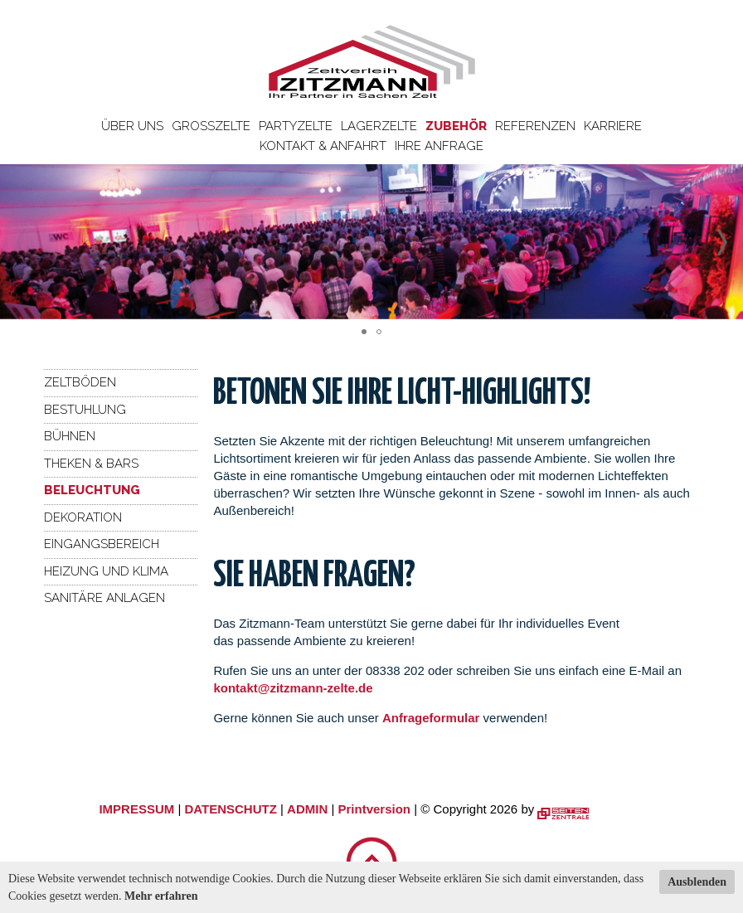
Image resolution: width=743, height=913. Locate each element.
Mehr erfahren (161, 896)
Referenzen (535, 126)
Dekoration (83, 517)
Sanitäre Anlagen (104, 597)
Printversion (374, 809)
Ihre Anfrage (439, 145)
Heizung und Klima (106, 571)
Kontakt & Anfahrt (323, 145)
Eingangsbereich (101, 544)
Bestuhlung (85, 409)
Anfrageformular (432, 718)
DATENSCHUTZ (230, 809)
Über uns (132, 126)
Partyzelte (296, 126)
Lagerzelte (379, 126)
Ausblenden (697, 882)
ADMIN (307, 809)
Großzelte (211, 126)
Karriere (613, 126)
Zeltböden (80, 382)
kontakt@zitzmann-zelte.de (292, 688)
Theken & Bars (91, 463)
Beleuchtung (92, 490)
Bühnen (69, 436)
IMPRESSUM (136, 809)
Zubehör (456, 126)
